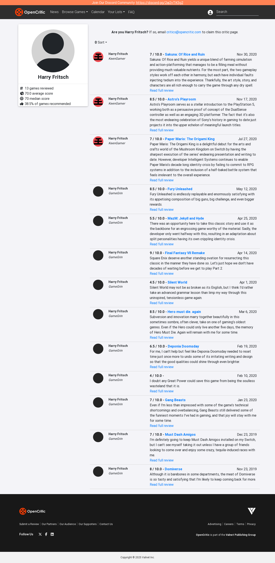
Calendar (98, 12)
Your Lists (115, 12)
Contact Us (106, 524)
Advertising (214, 524)
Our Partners (49, 524)
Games (74, 12)
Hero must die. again (184, 312)
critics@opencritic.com (184, 32)
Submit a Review (29, 524)
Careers (229, 524)
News (54, 12)
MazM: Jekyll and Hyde (186, 218)
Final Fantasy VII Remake (185, 253)
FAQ (132, 12)
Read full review (162, 90)
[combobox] (237, 11)
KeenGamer (116, 59)
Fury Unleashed (180, 189)
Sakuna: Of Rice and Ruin (185, 54)
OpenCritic (202, 534)
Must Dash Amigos (180, 434)
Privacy (251, 524)
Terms (240, 524)
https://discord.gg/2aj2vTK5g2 (159, 2)
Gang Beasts (175, 400)
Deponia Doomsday (183, 346)
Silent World (177, 282)
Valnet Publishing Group (241, 534)
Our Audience (68, 524)
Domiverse (173, 469)
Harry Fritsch (118, 54)
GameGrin (115, 193)
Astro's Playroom (182, 99)
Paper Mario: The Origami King (190, 139)
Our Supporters (88, 524)
